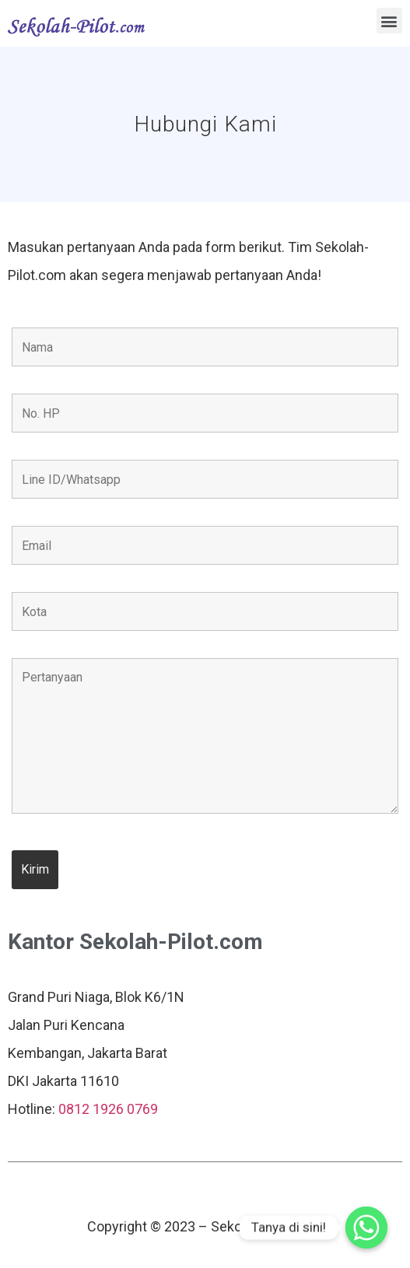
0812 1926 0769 (108, 1109)
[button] (389, 20)
